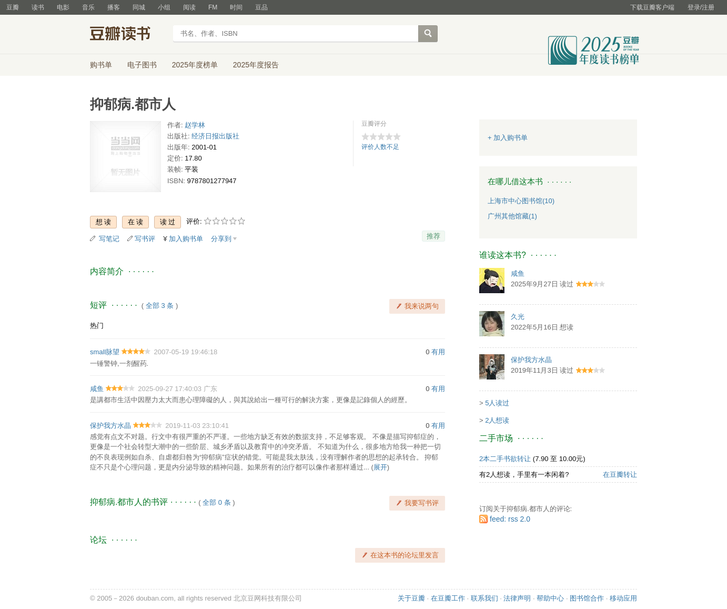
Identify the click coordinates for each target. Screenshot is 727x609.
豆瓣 (12, 7)
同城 (139, 7)
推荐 (433, 236)
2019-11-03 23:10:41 (197, 426)
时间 (236, 7)
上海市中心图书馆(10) (521, 201)
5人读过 (497, 403)
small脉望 (104, 352)
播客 (113, 7)
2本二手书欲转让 (505, 459)
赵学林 (195, 125)
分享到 (221, 239)
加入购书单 (186, 239)
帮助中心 (550, 598)
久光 (517, 317)
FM (212, 7)
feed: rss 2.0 (510, 519)
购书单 (101, 65)
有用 (438, 352)
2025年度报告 (256, 65)
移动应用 (623, 598)
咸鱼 (97, 389)
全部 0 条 (216, 502)
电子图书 (142, 65)
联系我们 (484, 598)
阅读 (189, 7)
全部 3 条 (160, 306)
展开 (380, 467)
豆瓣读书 (128, 34)
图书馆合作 (587, 598)
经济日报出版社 (215, 136)
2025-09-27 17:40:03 (169, 389)
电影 (63, 7)
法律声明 (517, 598)
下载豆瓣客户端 (652, 7)
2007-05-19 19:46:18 (186, 352)
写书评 (145, 239)
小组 (164, 7)
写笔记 (109, 239)
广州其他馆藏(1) (512, 216)
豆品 (261, 7)
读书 (38, 7)
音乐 (88, 7)
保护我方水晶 (110, 426)
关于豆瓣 (411, 598)
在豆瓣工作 (448, 598)
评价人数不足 (380, 147)
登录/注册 (701, 7)
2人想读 (497, 420)
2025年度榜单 (195, 65)
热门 (97, 326)
